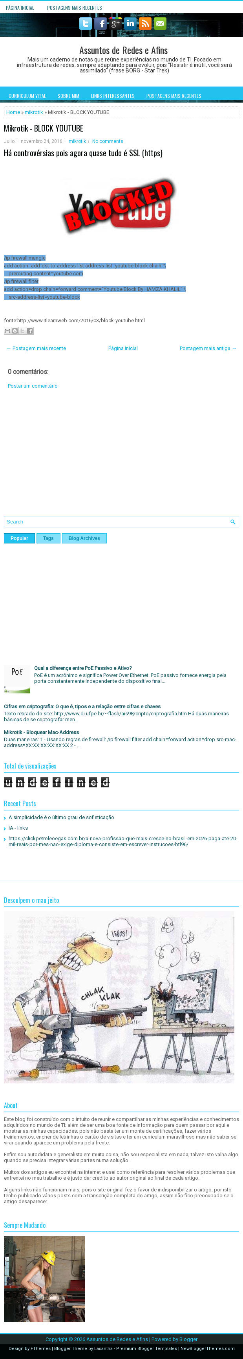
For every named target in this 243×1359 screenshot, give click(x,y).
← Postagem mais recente (36, 348)
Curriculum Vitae (27, 95)
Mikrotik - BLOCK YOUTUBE (43, 128)
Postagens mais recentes (74, 7)
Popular (19, 538)
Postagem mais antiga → (208, 348)
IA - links (18, 828)
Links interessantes (113, 95)
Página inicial (20, 7)
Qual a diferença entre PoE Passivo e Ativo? (83, 668)
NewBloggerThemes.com (208, 1348)
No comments (107, 141)
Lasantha (103, 1348)
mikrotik (34, 112)
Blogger (188, 1339)
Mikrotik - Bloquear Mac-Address (41, 732)
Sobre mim (68, 95)
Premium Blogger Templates (146, 1348)
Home (13, 112)
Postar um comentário (33, 386)
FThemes (41, 1348)
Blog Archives (84, 538)
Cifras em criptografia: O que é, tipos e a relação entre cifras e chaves (82, 706)
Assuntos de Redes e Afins (123, 50)
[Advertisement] (121, 458)
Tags (48, 538)
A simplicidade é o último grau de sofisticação (61, 817)
